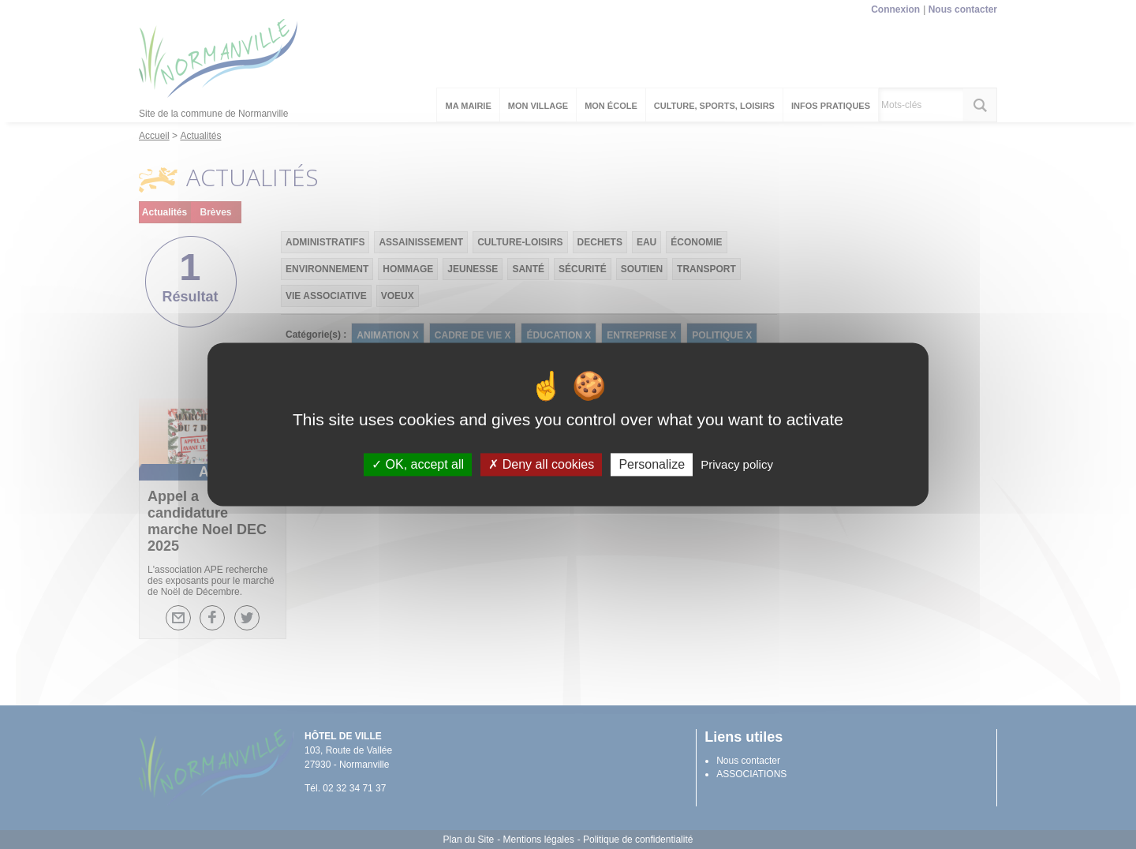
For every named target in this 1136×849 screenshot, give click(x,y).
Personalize (651, 464)
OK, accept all (418, 464)
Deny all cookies (541, 464)
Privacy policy (737, 464)
